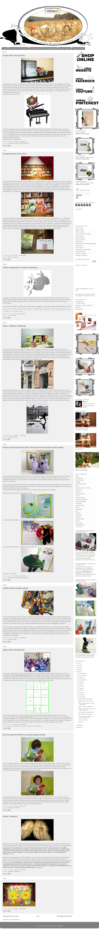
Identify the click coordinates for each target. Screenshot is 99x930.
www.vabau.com (79, 309)
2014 (78, 663)
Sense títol (80, 722)
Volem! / (10, 816)
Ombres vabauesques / (20, 267)
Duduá (77, 486)
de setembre (81, 680)
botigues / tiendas (79, 230)
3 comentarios (22, 806)
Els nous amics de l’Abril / (24, 735)
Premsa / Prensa (79, 247)
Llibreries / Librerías (13, 257)
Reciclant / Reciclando (80, 253)
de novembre (81, 675)
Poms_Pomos (78, 245)
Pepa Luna (78, 517)
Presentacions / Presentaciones (34, 726)
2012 (78, 667)
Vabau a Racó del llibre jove (13, 650)
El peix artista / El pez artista (85, 698)
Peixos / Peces (79, 241)
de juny (80, 686)
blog (30, 359)
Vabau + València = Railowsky (14, 326)
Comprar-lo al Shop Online (82, 133)
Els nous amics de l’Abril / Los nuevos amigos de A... (85, 717)
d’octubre (80, 677)
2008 (78, 727)
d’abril (80, 690)
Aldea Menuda (79, 478)
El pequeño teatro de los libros (15, 154)
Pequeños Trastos (79, 519)
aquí (79, 294)
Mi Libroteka (78, 503)
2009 (78, 725)
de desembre (81, 673)
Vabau (5, 48)
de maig (80, 688)
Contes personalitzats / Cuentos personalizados (43, 48)
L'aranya (77, 495)
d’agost (80, 682)
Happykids (78, 491)
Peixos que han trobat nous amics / (33, 447)
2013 (78, 665)
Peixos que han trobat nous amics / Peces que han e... (86, 709)
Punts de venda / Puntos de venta (18, 48)
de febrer (80, 694)
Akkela (77, 476)
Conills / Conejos (12, 315)
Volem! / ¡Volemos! (82, 719)
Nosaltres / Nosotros (64, 48)
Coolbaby (77, 482)
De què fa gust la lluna (80, 484)
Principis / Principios (80, 251)
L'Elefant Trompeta (80, 497)
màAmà (77, 507)
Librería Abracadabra (80, 501)
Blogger (60, 926)
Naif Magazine (78, 509)
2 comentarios (22, 255)
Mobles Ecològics (79, 505)
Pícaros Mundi (78, 522)
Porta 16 (77, 521)
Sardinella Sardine (79, 524)
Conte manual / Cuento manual (83, 234)
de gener (80, 697)
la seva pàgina (41, 191)
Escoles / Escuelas (80, 237)
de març (80, 692)
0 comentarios (21, 313)
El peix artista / (14, 55)
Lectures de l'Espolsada (81, 499)
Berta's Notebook (79, 480)
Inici (38, 916)
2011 (78, 669)
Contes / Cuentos (79, 235)
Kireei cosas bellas (80, 493)
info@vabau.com (79, 301)
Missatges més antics (64, 916)
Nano (76, 511)
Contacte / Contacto (78, 48)
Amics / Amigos (11, 726)
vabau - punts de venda (82, 288)
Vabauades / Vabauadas (14, 807)
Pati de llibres (78, 515)
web (27, 359)
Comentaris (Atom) (15, 919)
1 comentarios (22, 141)
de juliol (80, 684)
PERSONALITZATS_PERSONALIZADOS (18, 143)
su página (48, 228)
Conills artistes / (15, 588)
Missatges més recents (11, 916)
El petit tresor (78, 489)
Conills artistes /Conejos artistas (86, 712)
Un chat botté (78, 526)
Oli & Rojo (77, 513)
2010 (78, 671)
